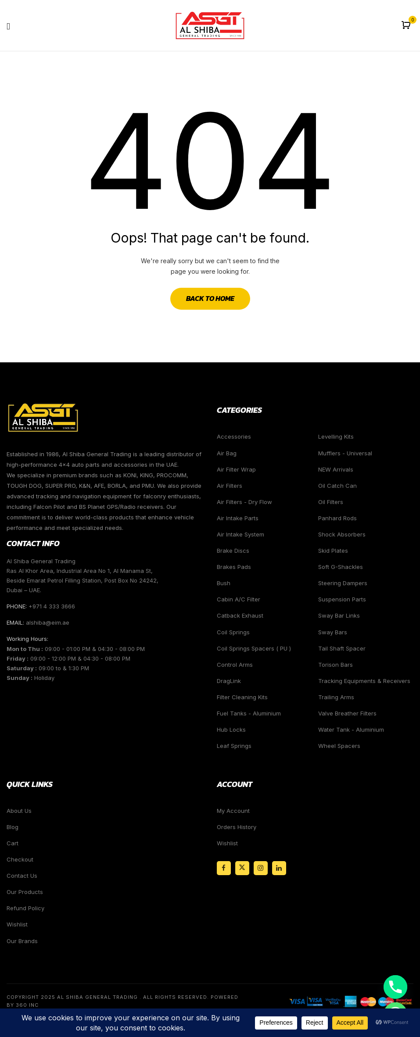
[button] (407, 25)
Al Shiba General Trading (97, 997)
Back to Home (210, 298)
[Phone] (395, 987)
